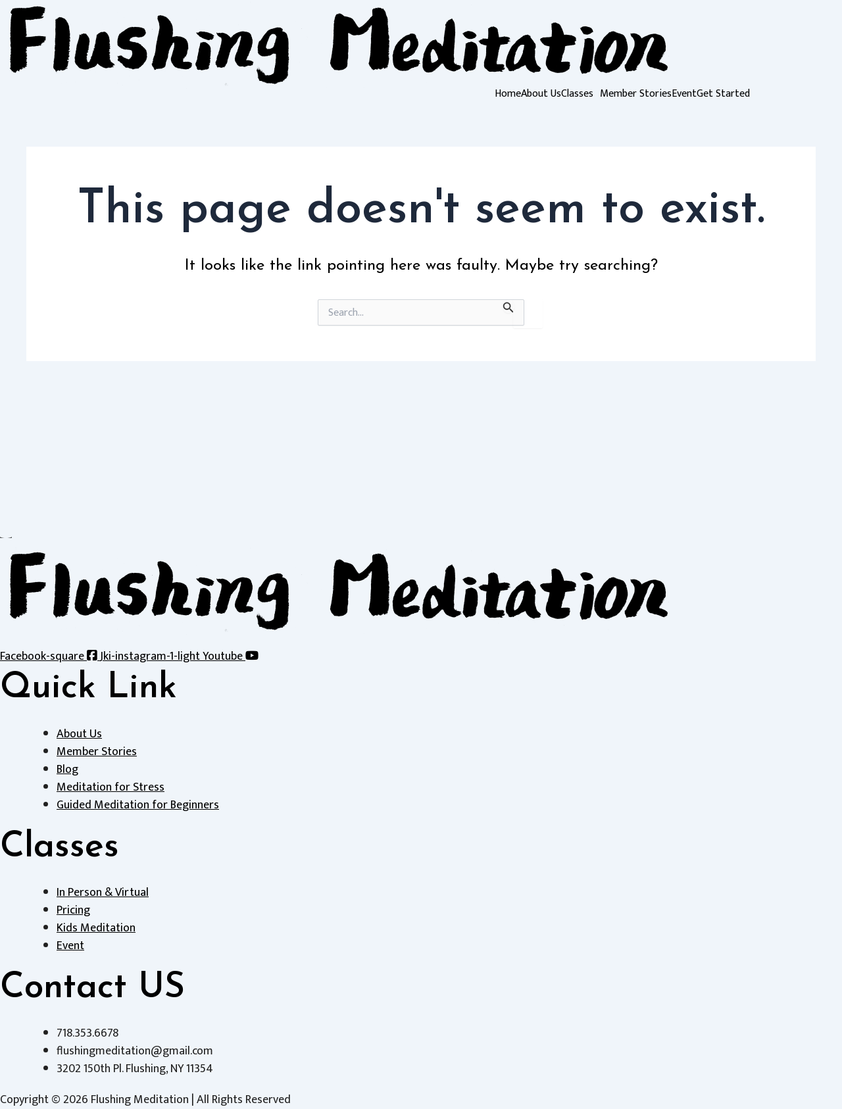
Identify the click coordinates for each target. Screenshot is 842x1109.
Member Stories (636, 94)
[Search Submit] (508, 306)
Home (508, 94)
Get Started (723, 94)
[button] (580, 94)
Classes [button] (577, 94)
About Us (541, 94)
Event (684, 94)
